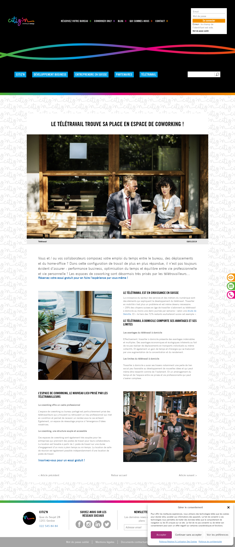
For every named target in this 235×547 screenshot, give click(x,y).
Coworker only (103, 20)
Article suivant (186, 475)
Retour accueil (119, 475)
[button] (228, 507)
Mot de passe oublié (201, 31)
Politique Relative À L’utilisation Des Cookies (178, 541)
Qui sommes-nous (137, 20)
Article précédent (50, 475)
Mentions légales (104, 541)
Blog (119, 20)
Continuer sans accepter (188, 534)
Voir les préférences (217, 534)
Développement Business (51, 74)
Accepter (161, 534)
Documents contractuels (134, 541)
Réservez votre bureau (76, 20)
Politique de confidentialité (210, 541)
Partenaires (126, 74)
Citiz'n (20, 74)
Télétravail (151, 74)
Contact (157, 20)
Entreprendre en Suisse (93, 74)
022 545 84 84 (48, 525)
